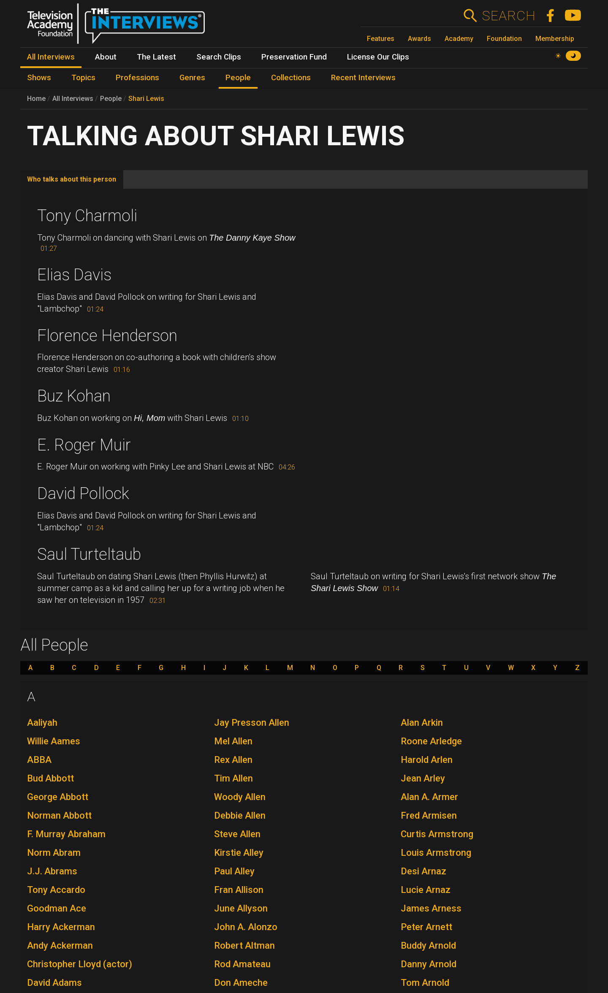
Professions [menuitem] (137, 77)
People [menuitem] (238, 77)
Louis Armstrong (436, 852)
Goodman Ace (56, 908)
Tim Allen (233, 778)
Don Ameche (241, 982)
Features (380, 39)
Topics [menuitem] (83, 77)
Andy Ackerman (60, 945)
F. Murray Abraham (66, 834)
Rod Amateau (242, 964)
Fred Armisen (429, 815)
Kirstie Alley (238, 852)
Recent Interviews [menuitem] (363, 77)
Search (508, 15)
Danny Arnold (428, 964)
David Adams (54, 982)
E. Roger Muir (84, 445)
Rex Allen (233, 759)
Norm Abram (54, 852)
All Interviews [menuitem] (51, 57)
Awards (419, 39)
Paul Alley (234, 871)
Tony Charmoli (87, 215)
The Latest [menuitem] (156, 57)
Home (36, 99)
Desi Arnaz (423, 871)
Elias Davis (74, 275)
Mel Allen (233, 741)
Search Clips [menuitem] (218, 57)
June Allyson (241, 908)
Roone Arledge (431, 741)
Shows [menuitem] (39, 77)
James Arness (431, 908)
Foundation (504, 39)
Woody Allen (240, 797)
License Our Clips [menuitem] (378, 57)
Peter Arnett (426, 927)
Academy (459, 39)
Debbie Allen (240, 815)
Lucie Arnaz (426, 889)
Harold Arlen (427, 759)
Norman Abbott (59, 815)
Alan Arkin (422, 722)
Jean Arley (423, 778)
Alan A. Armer (429, 797)
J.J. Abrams (52, 871)
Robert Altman (244, 945)
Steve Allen (237, 834)
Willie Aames (53, 741)
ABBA (39, 759)
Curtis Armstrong (437, 834)
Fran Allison (238, 889)
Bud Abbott (50, 778)
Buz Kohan (74, 396)
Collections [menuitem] (291, 77)
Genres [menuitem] (192, 77)
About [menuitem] (106, 57)
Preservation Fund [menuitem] (294, 57)
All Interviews (72, 99)
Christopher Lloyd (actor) (79, 964)
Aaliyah (42, 722)
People (111, 99)
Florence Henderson (107, 335)
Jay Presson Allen (251, 722)
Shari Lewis (146, 99)
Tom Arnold (425, 982)
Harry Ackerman (61, 927)
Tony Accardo (56, 889)
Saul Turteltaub (89, 554)
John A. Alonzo (245, 927)
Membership (554, 39)
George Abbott (57, 797)
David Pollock (83, 493)
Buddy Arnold (428, 945)
